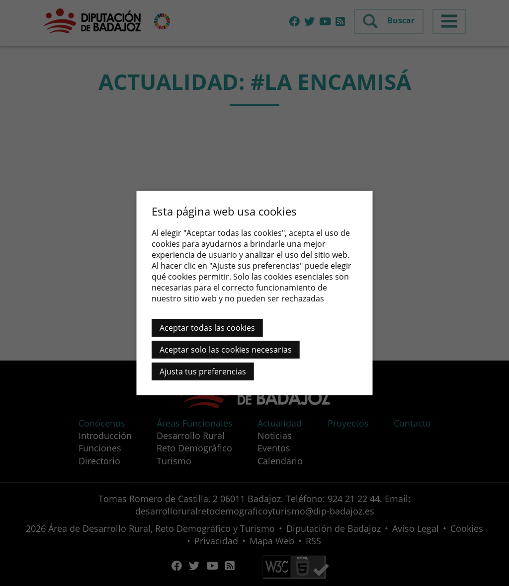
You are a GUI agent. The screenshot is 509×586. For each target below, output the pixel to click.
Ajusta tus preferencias (203, 371)
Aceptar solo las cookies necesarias (226, 349)
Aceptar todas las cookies (207, 327)
